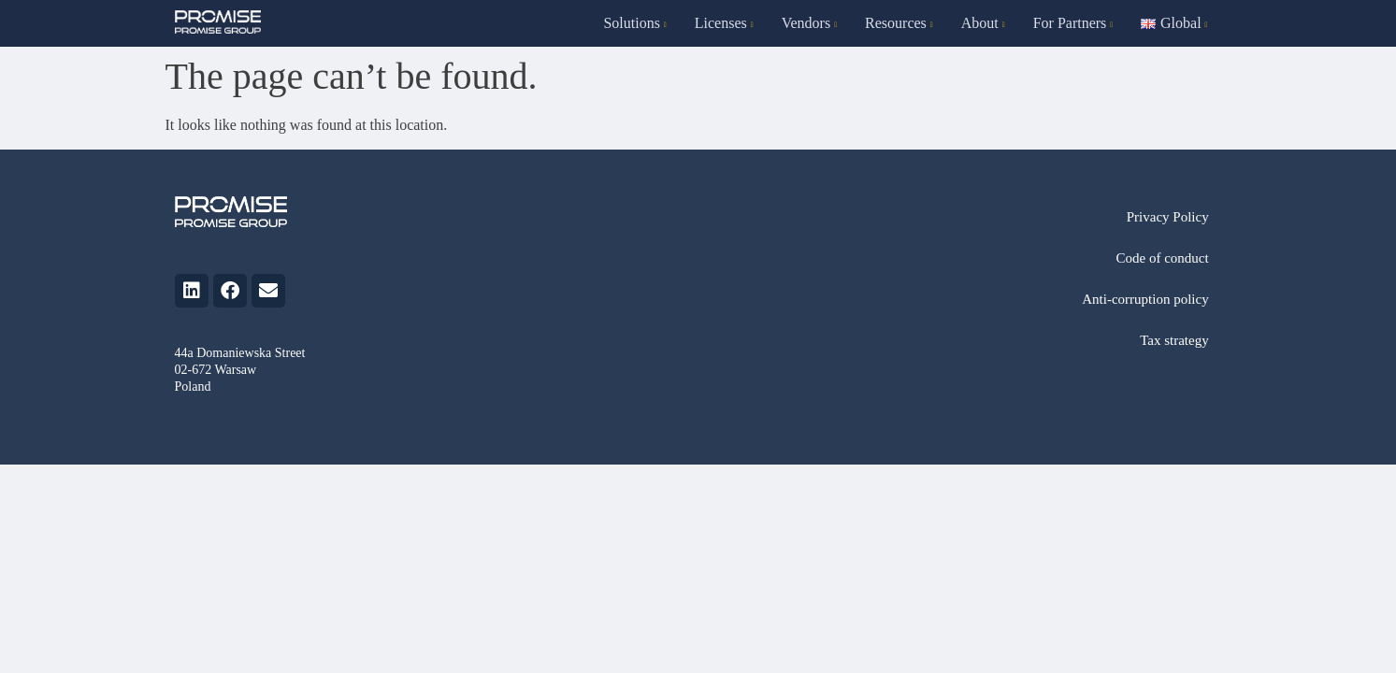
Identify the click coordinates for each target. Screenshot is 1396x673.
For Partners (1073, 23)
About (983, 23)
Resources (899, 23)
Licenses (724, 23)
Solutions (634, 23)
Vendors (809, 23)
